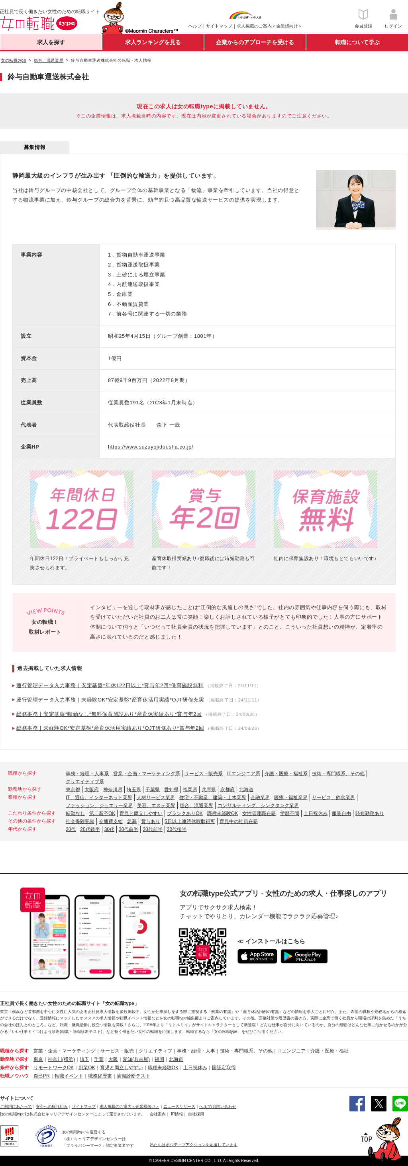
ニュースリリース (179, 1106)
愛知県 (171, 789)
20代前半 (152, 829)
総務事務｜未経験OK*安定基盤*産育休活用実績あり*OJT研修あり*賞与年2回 (110, 728)
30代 (109, 829)
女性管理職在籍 (259, 813)
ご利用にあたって (16, 1106)
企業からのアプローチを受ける (255, 42)
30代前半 (128, 829)
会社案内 (158, 1114)
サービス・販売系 (203, 773)
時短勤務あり (369, 813)
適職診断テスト (133, 1076)
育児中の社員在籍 (239, 821)
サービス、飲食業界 (333, 797)
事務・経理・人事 (196, 1050)
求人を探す (51, 42)
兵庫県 (209, 789)
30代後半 (176, 829)
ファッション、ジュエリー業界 (99, 805)
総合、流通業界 (196, 805)
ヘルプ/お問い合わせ (217, 1106)
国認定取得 (224, 1067)
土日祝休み (316, 813)
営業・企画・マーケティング (64, 1050)
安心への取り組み (52, 1106)
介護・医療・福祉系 (286, 773)
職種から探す (14, 1050)
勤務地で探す (14, 1059)
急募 (132, 821)
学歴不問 (289, 813)
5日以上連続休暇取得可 (190, 821)
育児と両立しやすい (141, 813)
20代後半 (90, 829)
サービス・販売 (117, 1050)
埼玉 (84, 1059)
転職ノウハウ (14, 1076)
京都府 (227, 789)
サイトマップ (219, 26)
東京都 (73, 789)
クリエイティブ (155, 1050)
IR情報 (177, 1114)
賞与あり (150, 821)
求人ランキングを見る (153, 42)
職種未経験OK (222, 813)
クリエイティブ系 (85, 781)
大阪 (113, 1059)
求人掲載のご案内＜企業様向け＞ (269, 26)
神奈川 (55, 1059)
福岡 (159, 1059)
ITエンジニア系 (243, 773)
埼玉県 (134, 789)
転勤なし (75, 813)
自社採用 (196, 1114)
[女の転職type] (13, 1114)
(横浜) (68, 1059)
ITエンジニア (291, 1050)
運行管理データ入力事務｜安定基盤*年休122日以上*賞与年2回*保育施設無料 (110, 685)
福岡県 (190, 789)
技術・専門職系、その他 (338, 773)
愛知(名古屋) (136, 1059)
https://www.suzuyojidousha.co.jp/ (150, 447)
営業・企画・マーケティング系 (146, 773)
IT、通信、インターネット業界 (99, 797)
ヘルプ (195, 26)
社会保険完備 (80, 821)
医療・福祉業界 (291, 797)
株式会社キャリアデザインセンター (61, 1114)
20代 (71, 829)
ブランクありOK (184, 813)
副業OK (86, 1067)
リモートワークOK (53, 1067)
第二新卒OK (102, 813)
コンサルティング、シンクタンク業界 (258, 805)
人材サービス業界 (156, 797)
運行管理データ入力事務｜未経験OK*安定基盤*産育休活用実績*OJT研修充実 (110, 700)
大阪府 (91, 789)
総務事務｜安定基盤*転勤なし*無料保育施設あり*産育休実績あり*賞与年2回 (109, 714)
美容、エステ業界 (156, 805)
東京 (38, 1059)
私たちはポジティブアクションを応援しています (193, 1144)
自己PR (41, 1076)
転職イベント (69, 1076)
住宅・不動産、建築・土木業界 (212, 797)
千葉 (99, 1059)
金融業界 (260, 797)
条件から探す (14, 1067)
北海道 (246, 789)
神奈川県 (112, 789)
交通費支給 (111, 821)
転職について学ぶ (357, 42)
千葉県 (152, 789)
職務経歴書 (100, 1076)
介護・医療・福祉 (329, 1050)
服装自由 (341, 813)
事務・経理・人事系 (87, 773)
